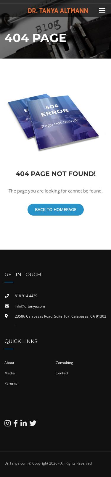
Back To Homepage (55, 209)
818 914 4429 (26, 295)
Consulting (64, 362)
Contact (62, 373)
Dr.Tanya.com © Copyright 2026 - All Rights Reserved (48, 463)
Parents (10, 383)
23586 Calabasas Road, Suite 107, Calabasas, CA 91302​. (60, 320)
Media (9, 373)
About (9, 362)
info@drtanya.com (30, 306)
